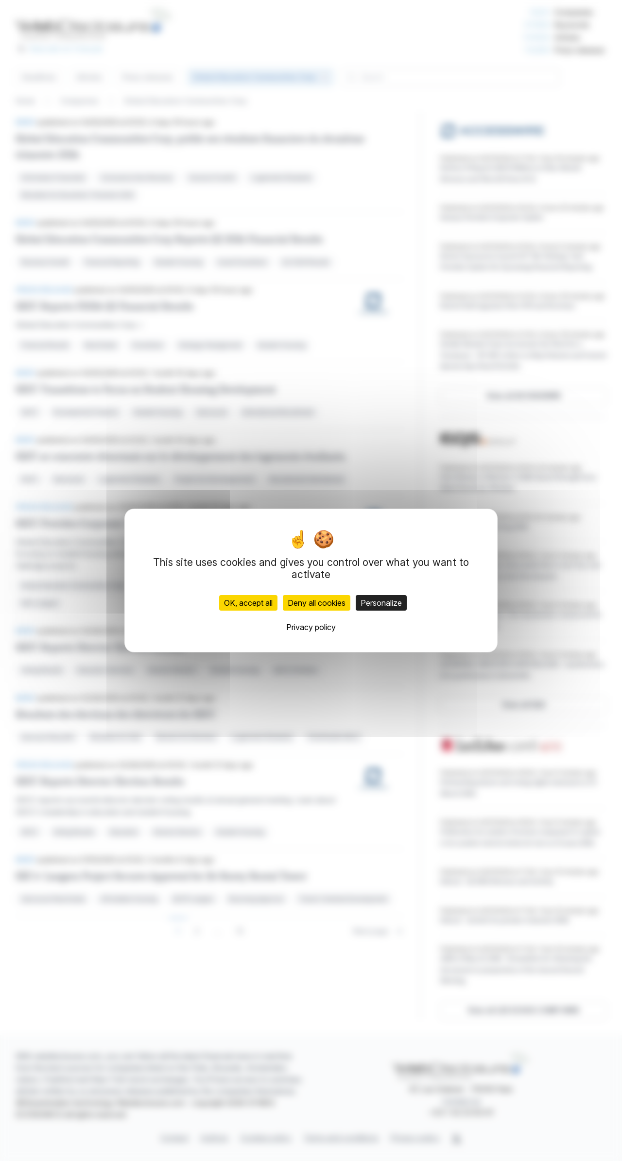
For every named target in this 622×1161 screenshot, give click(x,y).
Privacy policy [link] (311, 627)
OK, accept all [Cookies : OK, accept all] (248, 603)
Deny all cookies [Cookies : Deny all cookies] (317, 603)
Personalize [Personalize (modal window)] (381, 603)
